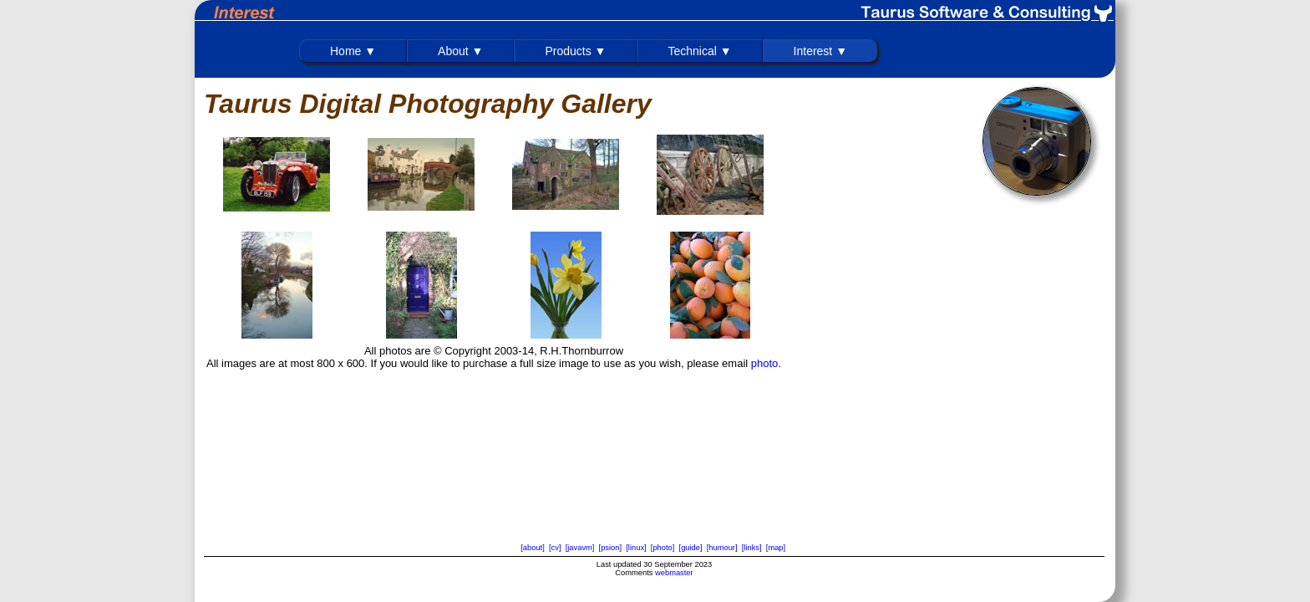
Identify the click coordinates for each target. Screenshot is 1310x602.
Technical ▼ (699, 51)
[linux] (636, 547)
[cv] (555, 547)
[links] (752, 547)
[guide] (691, 547)
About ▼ (460, 51)
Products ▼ (575, 51)
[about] (532, 547)
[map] (775, 547)
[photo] (663, 547)
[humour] (722, 547)
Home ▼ (353, 51)
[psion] (610, 547)
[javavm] (580, 547)
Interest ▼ (820, 51)
